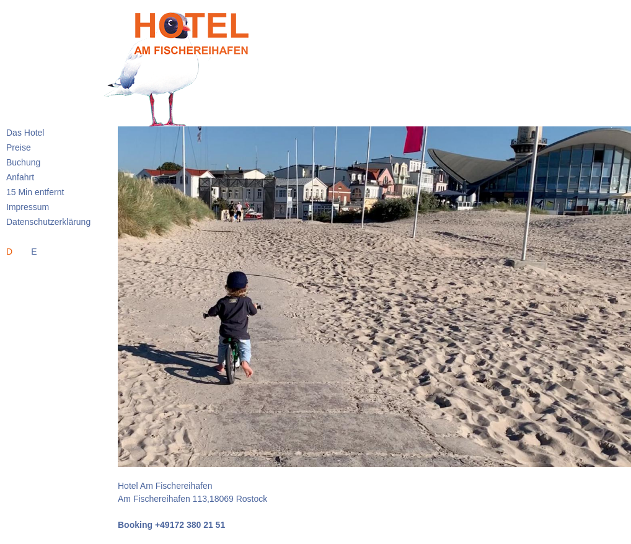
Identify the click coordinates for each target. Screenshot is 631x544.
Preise (18, 147)
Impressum (27, 207)
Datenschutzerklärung (48, 222)
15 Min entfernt (35, 192)
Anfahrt (20, 177)
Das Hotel (25, 133)
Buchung (23, 162)
